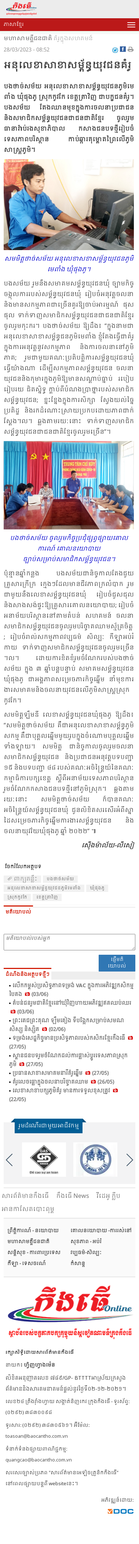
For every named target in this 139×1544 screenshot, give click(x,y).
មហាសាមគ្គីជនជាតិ (28, 38)
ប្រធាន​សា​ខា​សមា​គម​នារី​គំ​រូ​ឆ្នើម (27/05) (60, 1073)
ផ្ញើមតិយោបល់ (117, 962)
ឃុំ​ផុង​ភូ (97, 888)
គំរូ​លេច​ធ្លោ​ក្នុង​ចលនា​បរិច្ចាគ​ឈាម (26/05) (63, 1082)
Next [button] (129, 1160)
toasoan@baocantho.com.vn (37, 1436)
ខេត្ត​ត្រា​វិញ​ (47, 897)
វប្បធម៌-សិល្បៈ (85, 1253)
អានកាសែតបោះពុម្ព (27, 1209)
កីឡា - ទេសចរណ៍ (26, 1264)
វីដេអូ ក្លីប (108, 1196)
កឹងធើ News (72, 1196)
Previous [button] (9, 1160)
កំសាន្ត (77, 1264)
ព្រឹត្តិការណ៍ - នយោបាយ (33, 1231)
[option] (44, 1159)
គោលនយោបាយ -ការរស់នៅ (101, 1231)
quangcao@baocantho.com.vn (39, 1460)
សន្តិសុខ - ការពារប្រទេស (34, 1253)
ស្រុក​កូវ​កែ (17, 897)
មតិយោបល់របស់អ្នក (69, 942)
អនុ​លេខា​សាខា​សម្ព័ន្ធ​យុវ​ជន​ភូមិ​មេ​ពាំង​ (44, 888)
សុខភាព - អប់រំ (86, 1242)
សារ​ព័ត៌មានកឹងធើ (25, 1196)
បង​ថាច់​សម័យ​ (60, 879)
